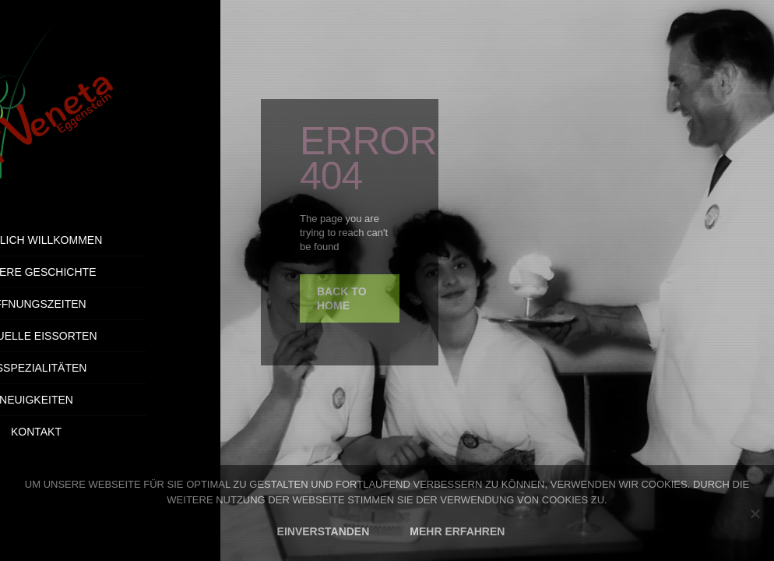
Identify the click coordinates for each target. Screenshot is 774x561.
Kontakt (152, 431)
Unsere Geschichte (110, 272)
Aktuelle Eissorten (110, 336)
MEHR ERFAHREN (457, 531)
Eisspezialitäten (110, 368)
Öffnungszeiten (110, 304)
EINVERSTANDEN (323, 531)
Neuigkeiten (110, 399)
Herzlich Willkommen (110, 240)
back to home (342, 298)
